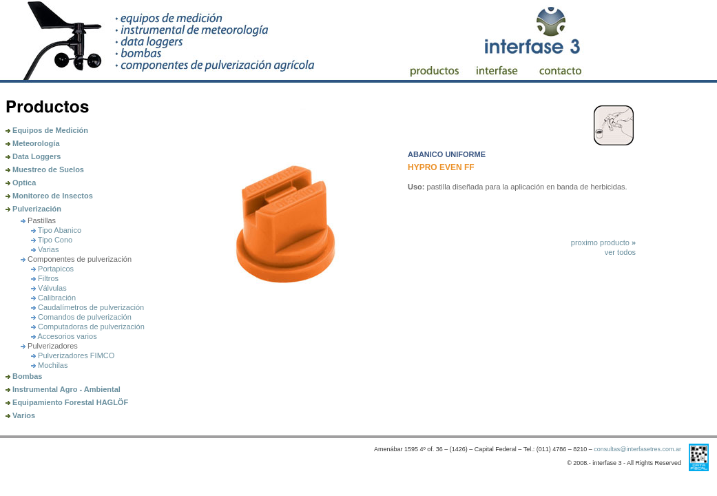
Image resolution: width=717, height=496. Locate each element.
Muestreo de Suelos (45, 169)
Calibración (53, 297)
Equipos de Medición (47, 130)
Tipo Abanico (56, 230)
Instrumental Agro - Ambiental (63, 389)
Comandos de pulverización (81, 317)
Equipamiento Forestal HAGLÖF (67, 402)
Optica (21, 182)
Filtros (45, 278)
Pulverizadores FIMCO (72, 355)
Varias (45, 249)
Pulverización (33, 209)
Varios (20, 415)
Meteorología (33, 143)
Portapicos (52, 269)
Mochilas (49, 365)
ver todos (620, 252)
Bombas (24, 376)
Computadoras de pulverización (88, 326)
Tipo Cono (51, 240)
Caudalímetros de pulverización (87, 307)
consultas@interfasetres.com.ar (637, 449)
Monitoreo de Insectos (49, 196)
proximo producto (603, 242)
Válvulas (49, 288)
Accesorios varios (64, 336)
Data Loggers (33, 156)
